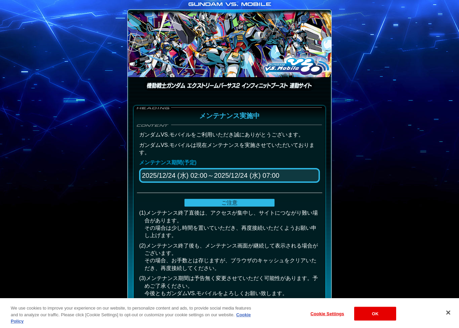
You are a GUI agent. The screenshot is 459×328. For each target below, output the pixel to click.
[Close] (448, 318)
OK (375, 319)
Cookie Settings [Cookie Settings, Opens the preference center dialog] (327, 319)
